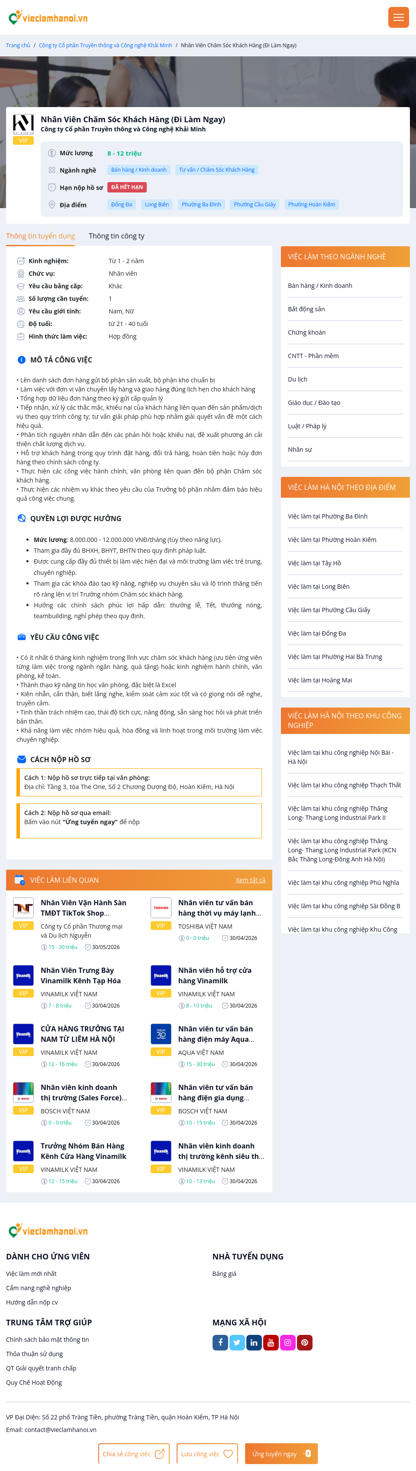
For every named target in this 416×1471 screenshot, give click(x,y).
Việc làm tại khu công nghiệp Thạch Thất (344, 785)
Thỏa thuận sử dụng (34, 1354)
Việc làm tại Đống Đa (317, 633)
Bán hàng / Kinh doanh (139, 169)
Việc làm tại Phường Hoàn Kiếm (332, 539)
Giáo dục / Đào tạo (314, 402)
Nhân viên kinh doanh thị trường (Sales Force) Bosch (81, 1098)
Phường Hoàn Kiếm (311, 204)
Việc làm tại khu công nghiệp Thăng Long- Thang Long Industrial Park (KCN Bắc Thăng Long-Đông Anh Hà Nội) (342, 850)
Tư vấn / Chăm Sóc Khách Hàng (217, 169)
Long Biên (157, 204)
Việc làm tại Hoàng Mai (320, 680)
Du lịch (297, 379)
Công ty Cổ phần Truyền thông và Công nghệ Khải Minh (105, 45)
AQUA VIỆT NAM (201, 1052)
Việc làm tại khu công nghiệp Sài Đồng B (344, 906)
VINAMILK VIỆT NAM (69, 994)
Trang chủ (18, 45)
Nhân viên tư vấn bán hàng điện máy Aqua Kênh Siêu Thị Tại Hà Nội (220, 1039)
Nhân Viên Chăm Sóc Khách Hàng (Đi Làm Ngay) (222, 124)
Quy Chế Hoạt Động (34, 1382)
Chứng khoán (307, 332)
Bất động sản (306, 309)
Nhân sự (300, 449)
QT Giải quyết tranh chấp (41, 1368)
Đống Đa (121, 204)
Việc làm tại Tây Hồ (314, 563)
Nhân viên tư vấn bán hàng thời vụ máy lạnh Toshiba (217, 913)
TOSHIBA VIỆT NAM (205, 926)
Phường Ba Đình (201, 204)
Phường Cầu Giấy (254, 204)
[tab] (40, 235)
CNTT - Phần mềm (313, 356)
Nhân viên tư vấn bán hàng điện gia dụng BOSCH (215, 1098)
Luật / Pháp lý (307, 426)
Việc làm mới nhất (31, 1273)
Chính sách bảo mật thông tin (47, 1339)
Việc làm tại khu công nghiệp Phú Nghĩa (343, 882)
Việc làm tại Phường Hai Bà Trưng (335, 656)
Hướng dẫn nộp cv (32, 1302)
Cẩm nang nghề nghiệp (38, 1288)
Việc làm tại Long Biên (319, 586)
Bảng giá (225, 1273)
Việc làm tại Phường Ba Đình (328, 516)
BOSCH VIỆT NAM (65, 1111)
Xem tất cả (250, 880)
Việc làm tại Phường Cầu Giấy (329, 610)
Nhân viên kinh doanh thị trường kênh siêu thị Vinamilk (219, 1156)
